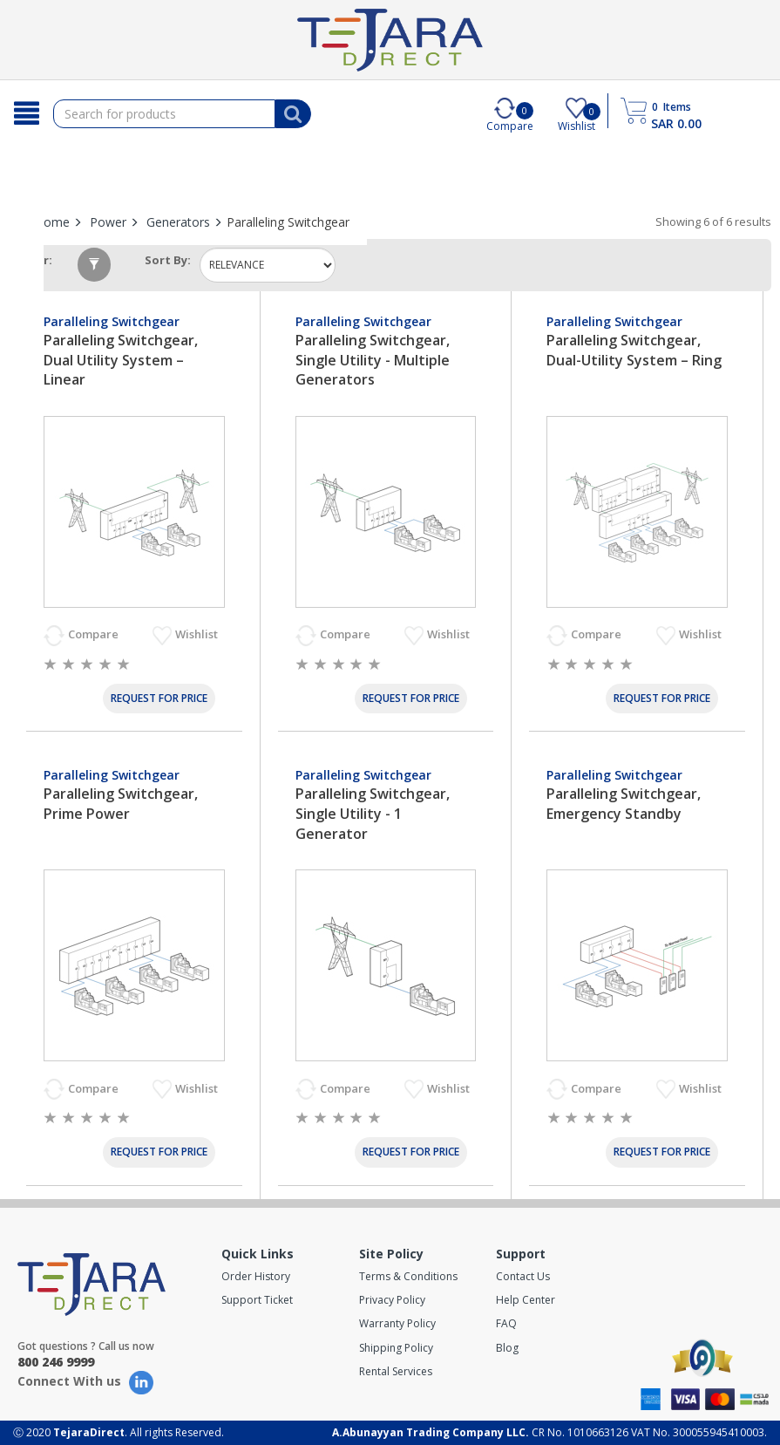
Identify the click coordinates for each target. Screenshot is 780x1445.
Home (52, 222)
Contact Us (523, 1276)
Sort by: (168, 260)
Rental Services (395, 1371)
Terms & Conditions (408, 1276)
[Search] (26, 113)
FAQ (506, 1323)
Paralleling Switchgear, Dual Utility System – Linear (121, 360)
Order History (255, 1276)
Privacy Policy (392, 1299)
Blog (507, 1347)
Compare (94, 634)
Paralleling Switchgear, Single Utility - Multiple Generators (372, 360)
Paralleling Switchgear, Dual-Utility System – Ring (634, 350)
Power (108, 222)
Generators (178, 222)
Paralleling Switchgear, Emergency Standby (623, 803)
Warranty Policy (397, 1323)
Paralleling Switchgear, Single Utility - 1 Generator (372, 813)
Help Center (525, 1299)
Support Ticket (257, 1299)
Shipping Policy (396, 1347)
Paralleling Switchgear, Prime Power (121, 803)
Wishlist (197, 634)
